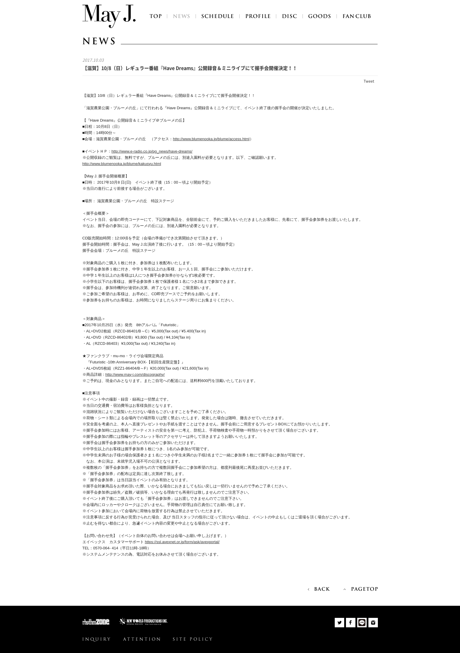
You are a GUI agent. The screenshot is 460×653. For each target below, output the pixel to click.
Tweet (369, 81)
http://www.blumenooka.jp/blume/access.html (211, 139)
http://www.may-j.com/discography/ (135, 374)
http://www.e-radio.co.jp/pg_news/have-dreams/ (151, 151)
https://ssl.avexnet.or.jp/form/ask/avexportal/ (182, 542)
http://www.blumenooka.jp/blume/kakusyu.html (121, 163)
